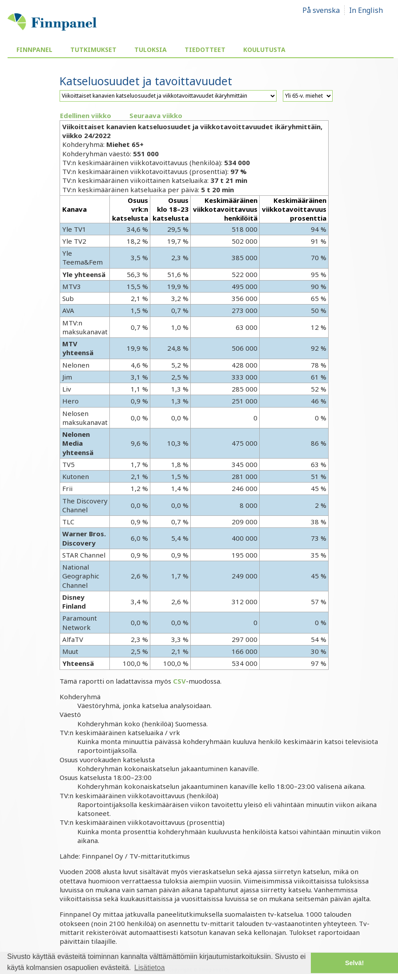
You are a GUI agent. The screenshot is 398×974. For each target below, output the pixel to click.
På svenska (321, 10)
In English (366, 10)
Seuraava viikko (155, 115)
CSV (179, 681)
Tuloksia (150, 49)
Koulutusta (264, 49)
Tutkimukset (93, 49)
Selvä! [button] (354, 962)
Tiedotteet (205, 49)
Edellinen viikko (85, 115)
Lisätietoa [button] (149, 967)
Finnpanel (34, 49)
